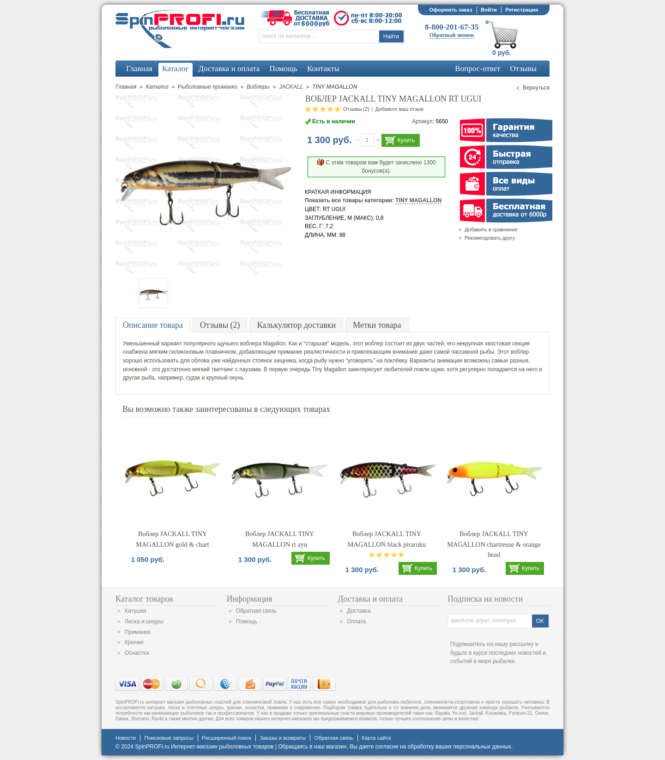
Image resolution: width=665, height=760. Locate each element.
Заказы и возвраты (283, 738)
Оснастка (137, 653)
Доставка (359, 611)
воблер (374, 343)
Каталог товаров (144, 598)
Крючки (134, 642)
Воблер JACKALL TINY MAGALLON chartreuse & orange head (494, 544)
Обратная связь (256, 611)
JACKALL (291, 87)
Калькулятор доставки (296, 325)
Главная (125, 87)
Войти (489, 9)
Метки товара (377, 325)
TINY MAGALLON (418, 200)
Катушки (135, 611)
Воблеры (258, 87)
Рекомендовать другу (490, 238)
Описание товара (153, 325)
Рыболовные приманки (207, 87)
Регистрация (521, 9)
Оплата (356, 621)
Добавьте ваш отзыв (399, 109)
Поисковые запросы (168, 738)
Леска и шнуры (144, 621)
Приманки (138, 632)
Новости (125, 738)
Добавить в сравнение (491, 229)
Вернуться (536, 87)
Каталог (157, 87)
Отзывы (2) (356, 109)
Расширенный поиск (226, 738)
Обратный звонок (451, 35)
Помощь (246, 621)
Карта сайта (376, 738)
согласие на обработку (404, 746)
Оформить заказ (450, 9)
